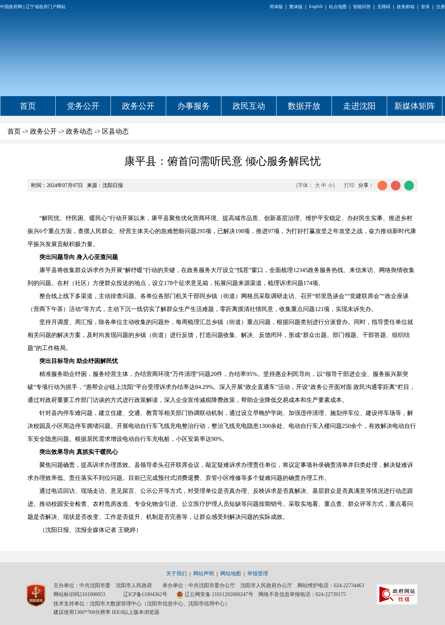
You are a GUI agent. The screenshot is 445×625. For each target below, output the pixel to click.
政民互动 (249, 106)
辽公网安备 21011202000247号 (214, 595)
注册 (440, 6)
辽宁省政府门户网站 (46, 6)
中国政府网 (11, 6)
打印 (349, 185)
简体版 (276, 6)
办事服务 (193, 106)
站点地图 (338, 6)
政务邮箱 (406, 6)
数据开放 (304, 106)
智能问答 (362, 6)
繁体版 (296, 6)
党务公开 (83, 106)
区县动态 (115, 131)
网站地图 (230, 573)
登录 (425, 6)
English (316, 6)
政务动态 (79, 131)
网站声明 (203, 573)
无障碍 (383, 6)
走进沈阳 (359, 106)
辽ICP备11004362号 (145, 594)
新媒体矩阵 (414, 106)
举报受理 (257, 573)
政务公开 (138, 106)
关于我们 (176, 573)
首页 (28, 106)
